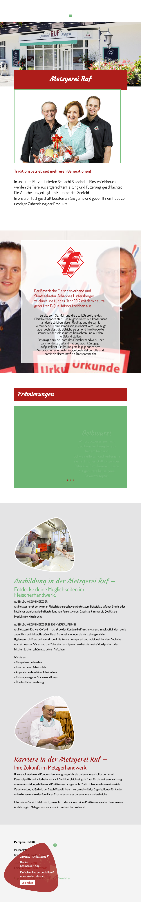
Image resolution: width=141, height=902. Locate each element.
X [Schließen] (55, 845)
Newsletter (64, 878)
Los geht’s (27, 882)
